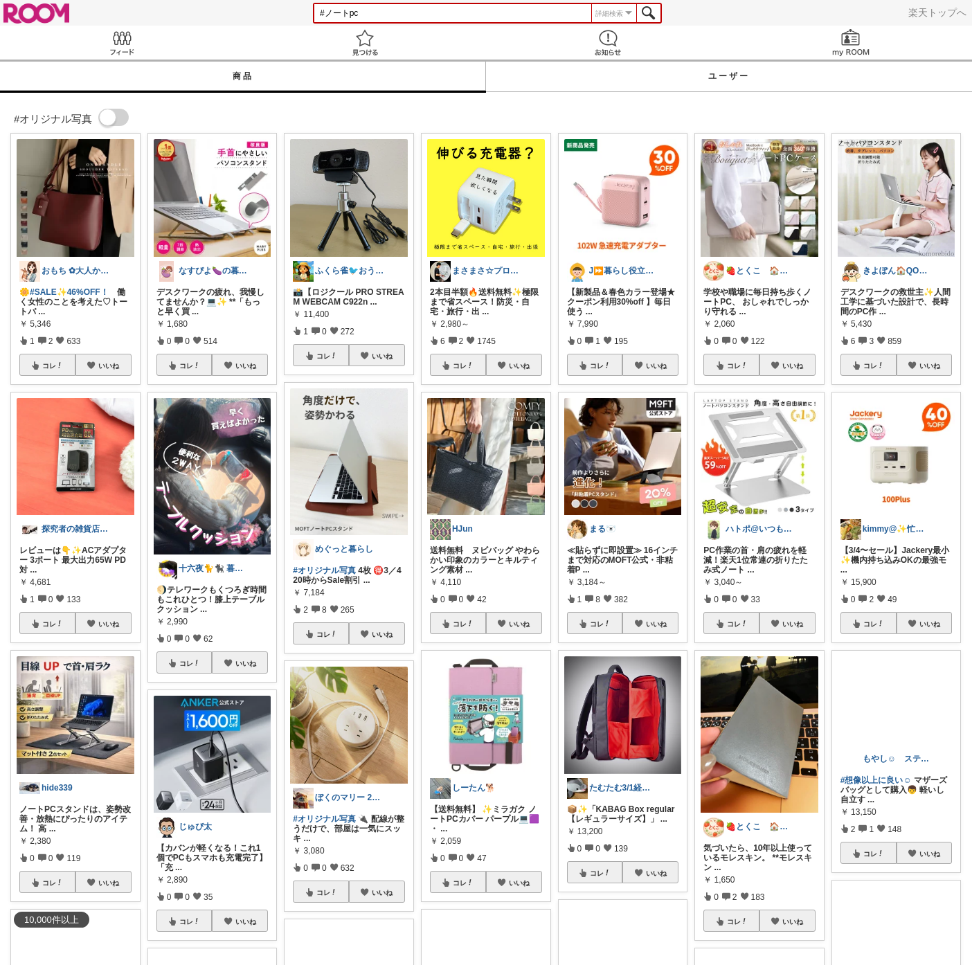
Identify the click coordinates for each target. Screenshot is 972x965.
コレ (52, 365)
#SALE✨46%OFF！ (69, 292)
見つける (364, 43)
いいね (108, 365)
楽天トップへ (937, 12)
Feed (121, 43)
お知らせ (607, 43)
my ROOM (850, 43)
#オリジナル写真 (324, 570)
